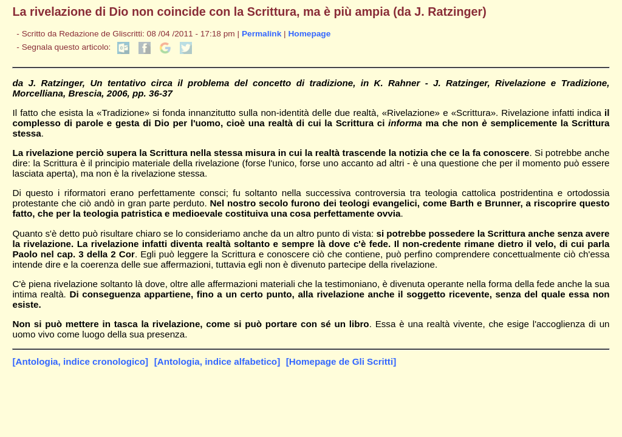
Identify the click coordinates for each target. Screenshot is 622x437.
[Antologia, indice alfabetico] (217, 361)
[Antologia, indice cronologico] (80, 361)
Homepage (309, 33)
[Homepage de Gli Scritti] (341, 361)
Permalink (261, 33)
